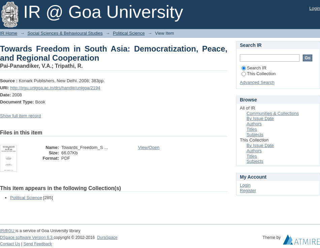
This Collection (259, 73)
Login (314, 8)
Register (248, 190)
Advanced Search (257, 82)
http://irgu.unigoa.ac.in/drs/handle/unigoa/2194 (55, 87)
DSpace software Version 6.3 (27, 237)
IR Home (8, 33)
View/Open (148, 147)
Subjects (255, 134)
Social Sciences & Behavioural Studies (65, 33)
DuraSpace (107, 237)
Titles (252, 129)
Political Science (129, 33)
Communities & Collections (273, 113)
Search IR (254, 67)
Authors (254, 123)
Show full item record (20, 115)
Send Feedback (38, 244)
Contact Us (10, 244)
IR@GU (7, 230)
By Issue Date (260, 118)
